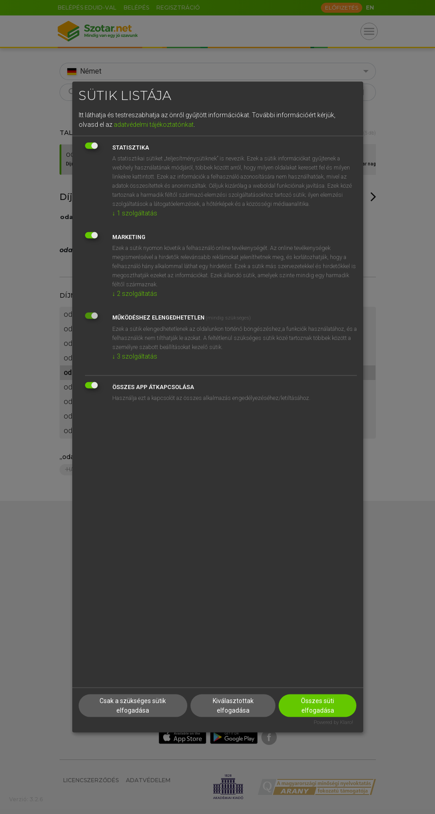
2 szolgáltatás (134, 293)
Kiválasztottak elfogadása (233, 705)
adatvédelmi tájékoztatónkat (154, 124)
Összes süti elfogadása (317, 705)
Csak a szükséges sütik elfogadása (133, 705)
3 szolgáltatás (134, 356)
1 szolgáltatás (134, 213)
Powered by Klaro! (333, 722)
